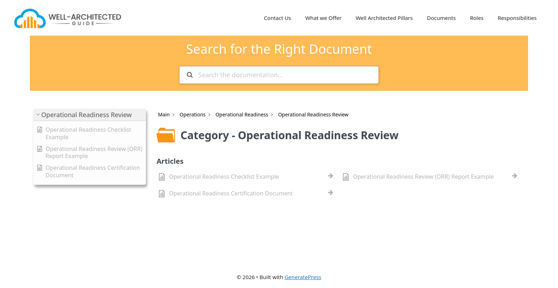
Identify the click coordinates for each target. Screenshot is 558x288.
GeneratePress (303, 277)
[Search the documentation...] (279, 75)
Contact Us (277, 17)
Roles (477, 17)
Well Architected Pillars (384, 17)
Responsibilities (517, 17)
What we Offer (323, 17)
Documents (441, 17)
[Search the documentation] (190, 75)
